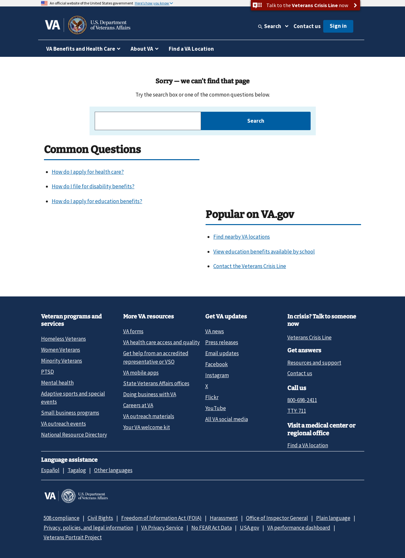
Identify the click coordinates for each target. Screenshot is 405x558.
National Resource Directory (74, 434)
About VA (142, 48)
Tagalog (77, 470)
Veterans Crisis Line (309, 337)
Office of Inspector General (277, 518)
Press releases (221, 342)
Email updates (222, 353)
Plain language (333, 518)
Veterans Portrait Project (73, 537)
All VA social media (226, 419)
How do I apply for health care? (88, 171)
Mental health (57, 382)
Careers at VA (138, 405)
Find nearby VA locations (241, 236)
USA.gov (249, 527)
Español (50, 470)
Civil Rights (100, 518)
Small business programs (70, 412)
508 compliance (62, 518)
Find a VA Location (191, 48)
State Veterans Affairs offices (156, 383)
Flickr (211, 397)
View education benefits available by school (264, 251)
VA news (214, 331)
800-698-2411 (302, 400)
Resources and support (314, 362)
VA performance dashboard (298, 527)
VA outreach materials (148, 416)
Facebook (216, 364)
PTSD (47, 371)
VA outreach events (63, 423)
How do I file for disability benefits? (93, 186)
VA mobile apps (141, 372)
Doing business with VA (149, 394)
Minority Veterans (61, 360)
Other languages (113, 470)
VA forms (133, 331)
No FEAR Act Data (211, 527)
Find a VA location (307, 445)
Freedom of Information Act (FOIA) (161, 518)
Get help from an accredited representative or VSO (155, 357)
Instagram (217, 375)
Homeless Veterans (63, 338)
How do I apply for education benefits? (97, 201)
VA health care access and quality (161, 342)
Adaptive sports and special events (73, 397)
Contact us (307, 26)
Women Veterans (60, 349)
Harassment (224, 518)
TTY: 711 (296, 410)
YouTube (215, 408)
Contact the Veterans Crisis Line (249, 266)
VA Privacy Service (162, 527)
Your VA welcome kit (146, 427)
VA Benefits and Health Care (80, 48)
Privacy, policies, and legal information (88, 527)
